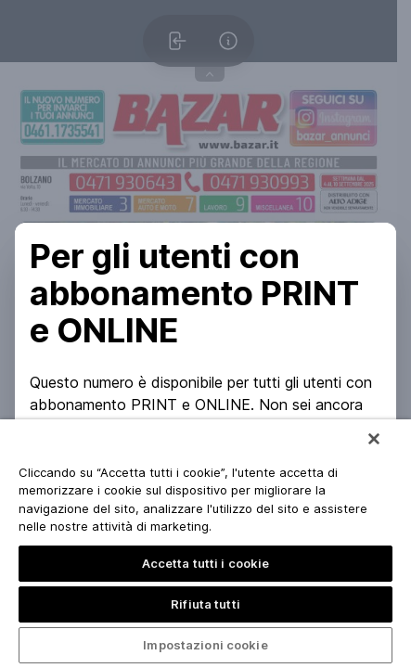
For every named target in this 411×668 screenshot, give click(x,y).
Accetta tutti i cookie (206, 563)
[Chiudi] (373, 438)
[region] (205, 543)
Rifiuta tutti (205, 604)
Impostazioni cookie (205, 644)
